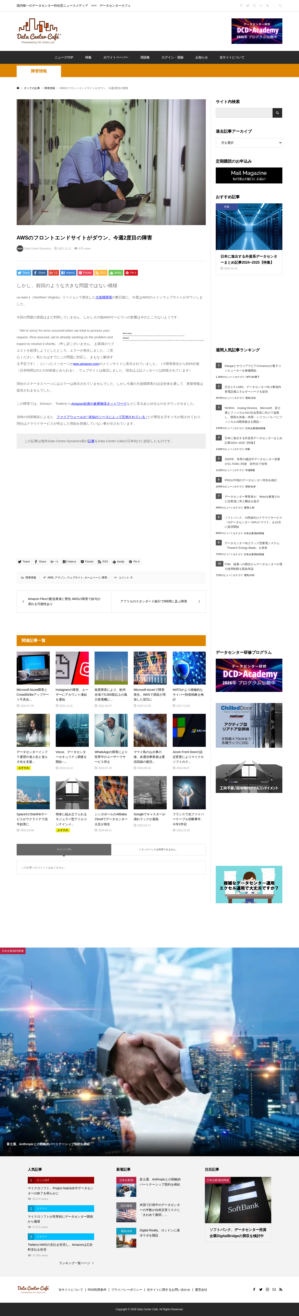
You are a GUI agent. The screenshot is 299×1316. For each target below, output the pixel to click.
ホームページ (93, 577)
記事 (91, 441)
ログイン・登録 (172, 57)
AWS (50, 577)
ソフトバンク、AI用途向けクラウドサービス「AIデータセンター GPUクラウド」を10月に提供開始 (253, 522)
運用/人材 (249, 507)
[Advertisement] (146, 31)
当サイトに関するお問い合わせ (168, 1289)
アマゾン (60, 577)
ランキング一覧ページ (74, 1263)
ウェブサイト (75, 577)
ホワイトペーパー (115, 57)
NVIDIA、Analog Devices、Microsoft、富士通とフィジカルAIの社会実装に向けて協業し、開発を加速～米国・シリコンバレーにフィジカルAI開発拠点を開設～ (253, 414)
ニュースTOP (64, 57)
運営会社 (201, 1289)
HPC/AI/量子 (253, 377)
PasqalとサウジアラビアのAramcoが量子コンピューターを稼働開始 (253, 368)
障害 (104, 577)
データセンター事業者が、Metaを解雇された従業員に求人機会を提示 (252, 499)
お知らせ (201, 57)
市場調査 (250, 470)
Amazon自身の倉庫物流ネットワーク (99, 403)
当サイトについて (232, 57)
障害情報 (39, 71)
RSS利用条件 (97, 1289)
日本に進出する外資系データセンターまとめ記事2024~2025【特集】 (253, 440)
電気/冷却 (250, 398)
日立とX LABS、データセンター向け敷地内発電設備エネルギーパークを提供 (253, 389)
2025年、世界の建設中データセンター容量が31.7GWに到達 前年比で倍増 (252, 461)
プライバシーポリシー (126, 1289)
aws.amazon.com (86, 364)
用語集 (145, 57)
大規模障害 (103, 297)
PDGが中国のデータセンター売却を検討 (251, 480)
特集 (88, 57)
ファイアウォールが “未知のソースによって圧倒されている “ (102, 417)
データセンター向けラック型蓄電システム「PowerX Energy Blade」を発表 (252, 545)
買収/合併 (250, 486)
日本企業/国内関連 (255, 428)
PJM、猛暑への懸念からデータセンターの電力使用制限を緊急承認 (253, 566)
